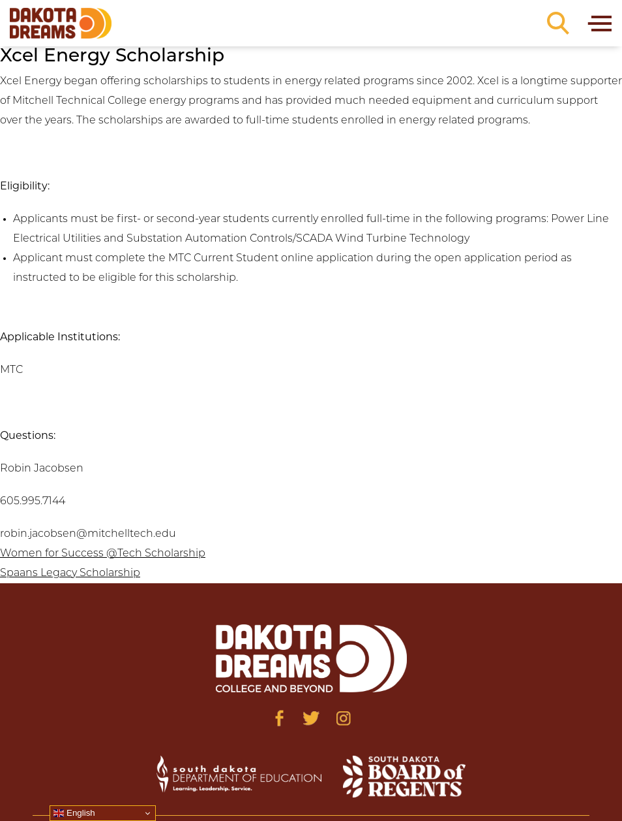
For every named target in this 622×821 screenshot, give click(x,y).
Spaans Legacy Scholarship (70, 573)
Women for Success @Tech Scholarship (102, 554)
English (74, 813)
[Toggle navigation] (599, 23)
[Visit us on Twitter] (311, 718)
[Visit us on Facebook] (279, 718)
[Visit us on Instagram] (343, 718)
